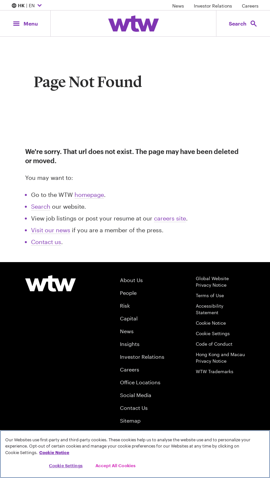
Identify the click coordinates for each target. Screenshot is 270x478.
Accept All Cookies (115, 465)
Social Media (135, 395)
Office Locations (140, 382)
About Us (131, 280)
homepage (89, 194)
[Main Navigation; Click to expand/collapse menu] (25, 23)
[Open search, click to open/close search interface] (243, 23)
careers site (170, 218)
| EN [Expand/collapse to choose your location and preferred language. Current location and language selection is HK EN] (27, 6)
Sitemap (130, 420)
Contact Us (134, 408)
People (128, 293)
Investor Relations (213, 6)
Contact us (46, 241)
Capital (129, 318)
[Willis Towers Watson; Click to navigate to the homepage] (133, 23)
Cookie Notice (211, 323)
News (178, 6)
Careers (250, 6)
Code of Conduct (214, 344)
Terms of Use (210, 295)
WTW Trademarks (214, 371)
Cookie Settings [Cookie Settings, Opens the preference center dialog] (66, 465)
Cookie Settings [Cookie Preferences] (213, 333)
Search (40, 206)
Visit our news (50, 230)
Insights (130, 344)
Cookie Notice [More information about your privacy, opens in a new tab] (54, 452)
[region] (135, 454)
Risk (125, 305)
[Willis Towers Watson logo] (50, 283)
